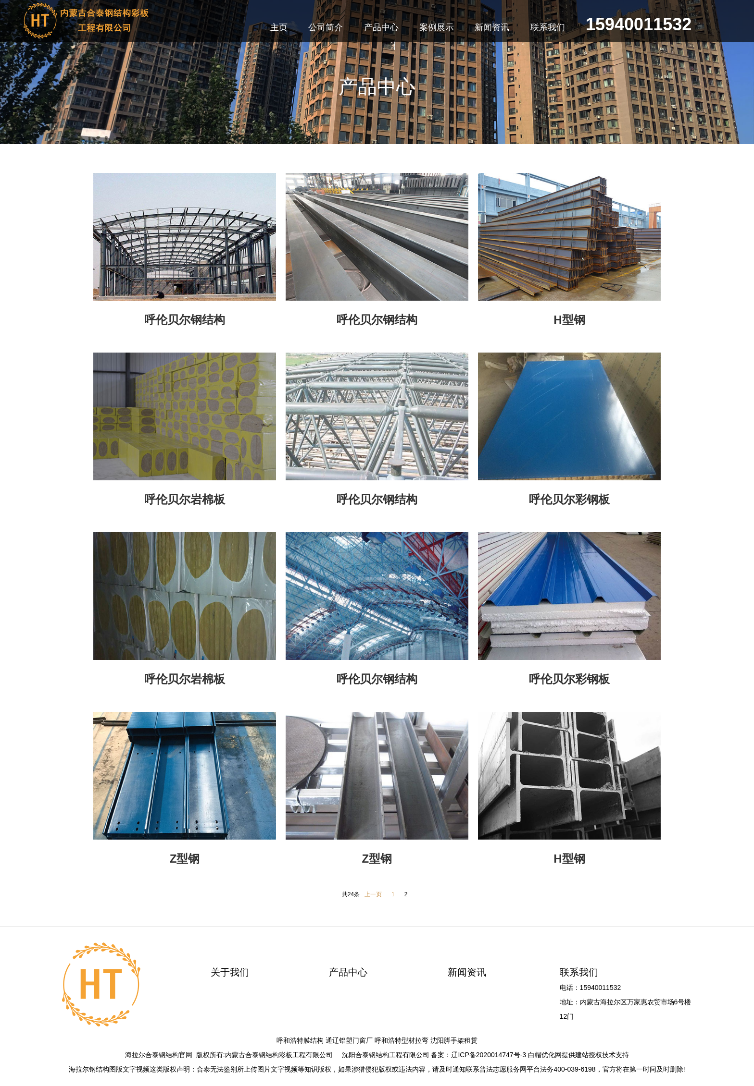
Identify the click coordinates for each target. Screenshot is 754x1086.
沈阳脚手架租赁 (454, 1040)
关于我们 (230, 972)
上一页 (373, 894)
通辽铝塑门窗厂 (349, 1040)
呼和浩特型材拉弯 (401, 1040)
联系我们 (579, 972)
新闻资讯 (467, 972)
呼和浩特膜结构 (300, 1040)
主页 (279, 27)
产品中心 (348, 972)
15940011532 (638, 26)
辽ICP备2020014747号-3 (488, 1055)
